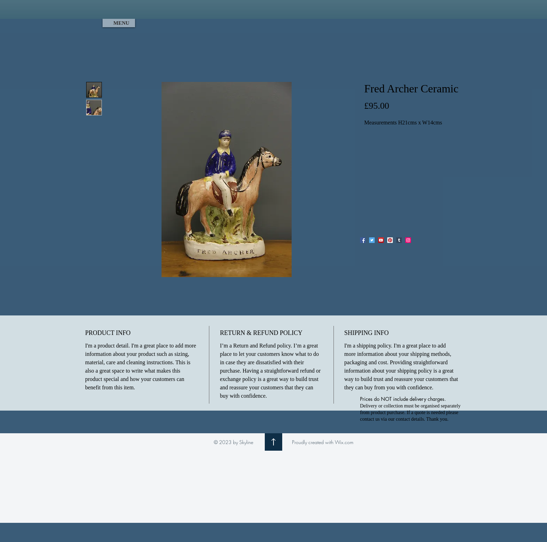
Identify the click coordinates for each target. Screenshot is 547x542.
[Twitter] (372, 240)
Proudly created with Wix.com (322, 442)
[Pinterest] (390, 240)
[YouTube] (381, 240)
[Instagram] (408, 240)
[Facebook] (363, 240)
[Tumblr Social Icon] (399, 240)
